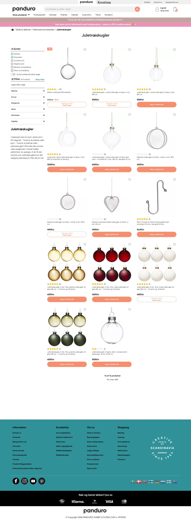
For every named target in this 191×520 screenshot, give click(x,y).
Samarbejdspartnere (95, 455)
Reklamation (123, 451)
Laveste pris (19, 60)
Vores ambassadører (95, 442)
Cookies (16, 459)
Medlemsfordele (62, 455)
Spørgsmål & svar (172, 2)
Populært (18, 57)
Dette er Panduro (94, 433)
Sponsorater (92, 468)
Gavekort (121, 459)
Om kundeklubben (63, 433)
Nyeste (17, 54)
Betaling (121, 433)
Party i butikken (93, 459)
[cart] (175, 9)
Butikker (147, 2)
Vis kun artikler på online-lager (28, 74)
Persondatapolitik (20, 455)
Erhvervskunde (18, 451)
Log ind (163, 8)
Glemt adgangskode (64, 446)
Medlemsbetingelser (64, 451)
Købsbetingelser (124, 455)
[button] (21, 14)
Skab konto (164, 11)
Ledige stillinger (93, 451)
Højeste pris (19, 64)
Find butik (16, 437)
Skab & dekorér (23, 29)
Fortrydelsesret (124, 442)
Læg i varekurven (156, 104)
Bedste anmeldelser (22, 67)
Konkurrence (92, 446)
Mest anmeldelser (21, 70)
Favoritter (17, 446)
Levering (121, 437)
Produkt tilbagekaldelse (22, 464)
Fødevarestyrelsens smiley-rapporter (27, 468)
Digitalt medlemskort (64, 437)
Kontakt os (158, 2)
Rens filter (40, 79)
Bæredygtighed (93, 437)
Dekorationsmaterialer (43, 29)
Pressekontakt (92, 464)
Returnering (122, 446)
